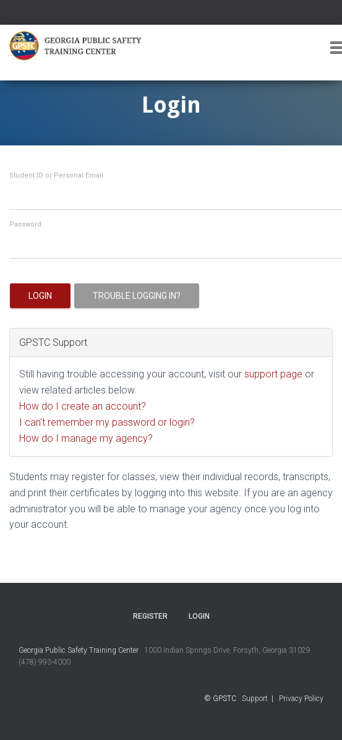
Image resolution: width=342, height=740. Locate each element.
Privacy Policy (301, 698)
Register (150, 616)
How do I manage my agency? (86, 438)
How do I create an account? (82, 406)
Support (255, 698)
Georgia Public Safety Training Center (79, 650)
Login (40, 296)
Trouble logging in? (137, 296)
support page (273, 374)
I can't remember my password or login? (107, 422)
